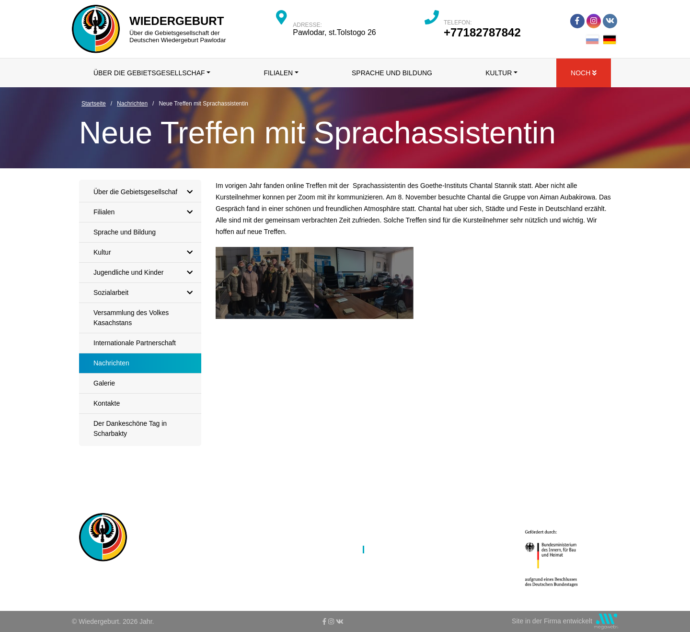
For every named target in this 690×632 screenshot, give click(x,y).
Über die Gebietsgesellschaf (145, 192)
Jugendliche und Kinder (145, 272)
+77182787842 (482, 32)
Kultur (145, 252)
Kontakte (106, 403)
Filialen (145, 212)
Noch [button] (584, 73)
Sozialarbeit (145, 293)
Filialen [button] (278, 73)
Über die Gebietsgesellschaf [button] (149, 73)
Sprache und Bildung (392, 73)
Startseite (270, 517)
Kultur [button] (498, 73)
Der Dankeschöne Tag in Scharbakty (130, 428)
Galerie (104, 383)
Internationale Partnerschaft (134, 343)
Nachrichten (111, 363)
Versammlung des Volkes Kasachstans (131, 318)
